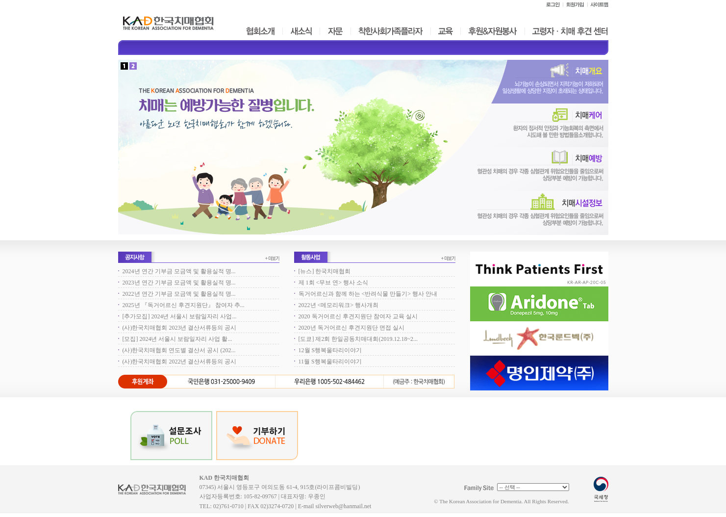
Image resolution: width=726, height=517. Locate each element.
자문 (335, 31)
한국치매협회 (168, 23)
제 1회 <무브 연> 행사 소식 (334, 282)
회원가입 (575, 4)
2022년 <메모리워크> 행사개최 (339, 305)
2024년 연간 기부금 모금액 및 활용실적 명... (179, 271)
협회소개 (260, 31)
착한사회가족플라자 (390, 31)
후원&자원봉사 (492, 31)
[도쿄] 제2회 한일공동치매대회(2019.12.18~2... (358, 339)
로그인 (552, 4)
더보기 (272, 258)
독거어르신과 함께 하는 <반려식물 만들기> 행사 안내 (368, 293)
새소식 (301, 31)
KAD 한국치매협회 (156, 492)
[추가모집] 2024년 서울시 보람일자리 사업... (180, 316)
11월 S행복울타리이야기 (330, 361)
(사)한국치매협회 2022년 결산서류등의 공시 (180, 361)
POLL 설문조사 (171, 435)
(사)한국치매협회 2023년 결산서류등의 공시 (180, 327)
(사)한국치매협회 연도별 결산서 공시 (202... (179, 350)
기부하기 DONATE (257, 435)
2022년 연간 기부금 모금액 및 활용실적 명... (179, 293)
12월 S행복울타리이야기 (330, 350)
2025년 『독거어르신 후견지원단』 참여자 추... (184, 305)
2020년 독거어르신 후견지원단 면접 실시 (351, 327)
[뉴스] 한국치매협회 (325, 271)
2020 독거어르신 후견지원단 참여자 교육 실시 (358, 316)
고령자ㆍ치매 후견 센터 (569, 31)
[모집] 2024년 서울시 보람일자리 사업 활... (177, 339)
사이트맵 (597, 4)
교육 (445, 31)
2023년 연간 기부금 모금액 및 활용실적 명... (179, 282)
